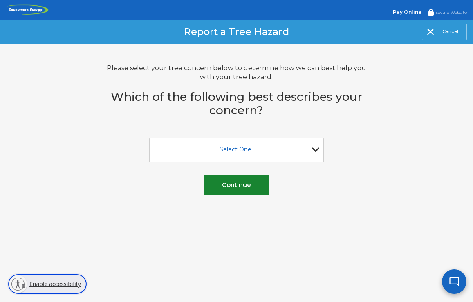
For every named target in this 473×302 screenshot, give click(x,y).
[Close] (444, 32)
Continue (236, 185)
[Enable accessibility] (47, 284)
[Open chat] (452, 281)
